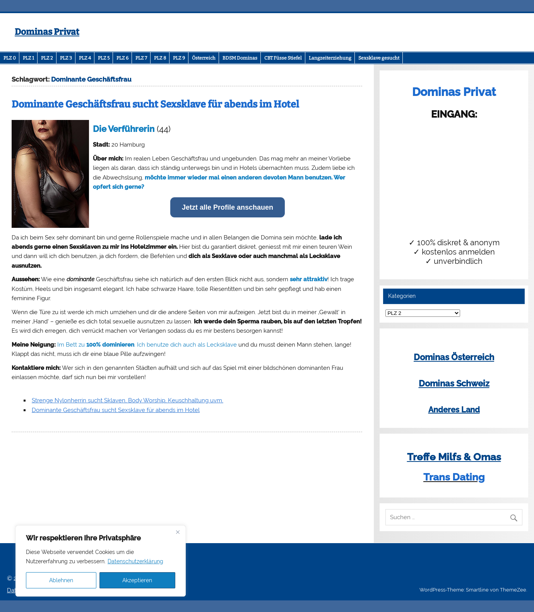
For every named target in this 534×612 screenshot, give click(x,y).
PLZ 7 (141, 58)
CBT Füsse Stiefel (283, 58)
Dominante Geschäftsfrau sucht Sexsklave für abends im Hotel (155, 104)
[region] (100, 561)
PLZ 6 (122, 58)
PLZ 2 (47, 58)
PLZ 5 (104, 58)
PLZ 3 (66, 58)
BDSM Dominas (239, 58)
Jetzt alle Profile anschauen (227, 207)
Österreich (204, 58)
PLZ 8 (160, 58)
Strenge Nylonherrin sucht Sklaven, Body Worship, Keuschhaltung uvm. (127, 400)
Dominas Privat (47, 32)
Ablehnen (61, 580)
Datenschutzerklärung (135, 561)
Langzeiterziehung (330, 58)
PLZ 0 (9, 58)
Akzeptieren (137, 580)
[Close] (177, 532)
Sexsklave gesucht (378, 58)
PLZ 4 (85, 58)
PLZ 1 (28, 58)
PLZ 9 (179, 58)
